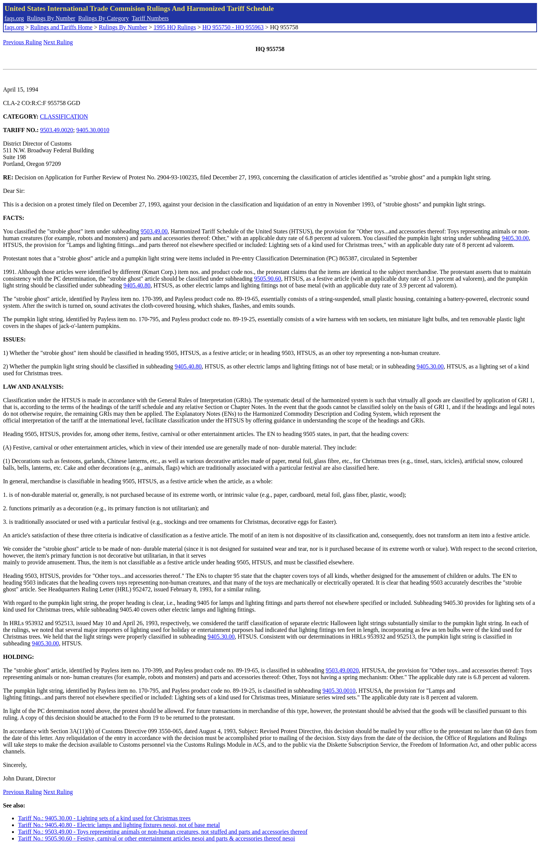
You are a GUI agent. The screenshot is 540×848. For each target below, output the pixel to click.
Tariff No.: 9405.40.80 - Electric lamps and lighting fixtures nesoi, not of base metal (119, 825)
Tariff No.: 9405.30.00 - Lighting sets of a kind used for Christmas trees (104, 818)
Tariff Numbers (150, 18)
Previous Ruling (22, 42)
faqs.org (14, 18)
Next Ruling (58, 42)
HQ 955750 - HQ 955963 (233, 27)
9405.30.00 (515, 238)
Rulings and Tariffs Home (61, 27)
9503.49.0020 (56, 130)
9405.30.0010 (93, 130)
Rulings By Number (51, 18)
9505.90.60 (267, 278)
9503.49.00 (154, 231)
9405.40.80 (136, 285)
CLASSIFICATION (64, 116)
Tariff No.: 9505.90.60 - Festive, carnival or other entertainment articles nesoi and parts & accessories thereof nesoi (156, 838)
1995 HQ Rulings (175, 27)
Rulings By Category (103, 18)
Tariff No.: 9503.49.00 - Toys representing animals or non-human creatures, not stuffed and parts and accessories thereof (163, 831)
